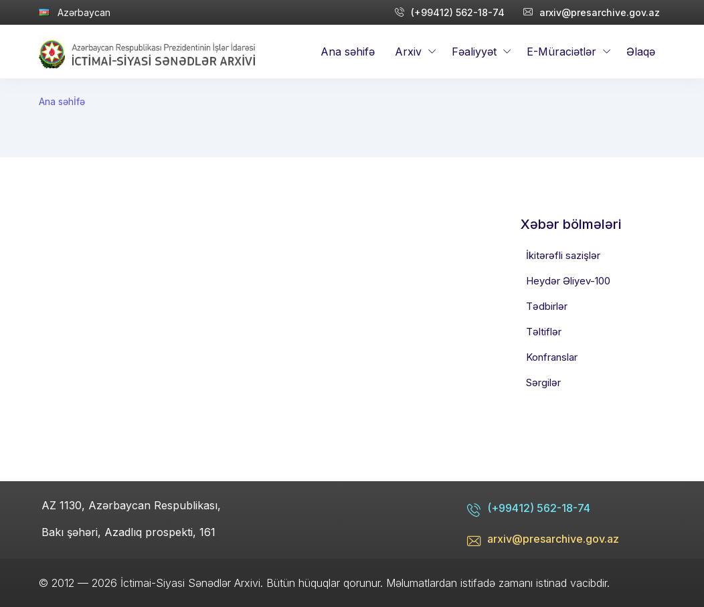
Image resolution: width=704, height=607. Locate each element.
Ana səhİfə (62, 101)
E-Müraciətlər (561, 51)
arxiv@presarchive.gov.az (591, 12)
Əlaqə (640, 51)
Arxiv (408, 51)
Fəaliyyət (474, 51)
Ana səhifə (348, 51)
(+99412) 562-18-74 (450, 12)
